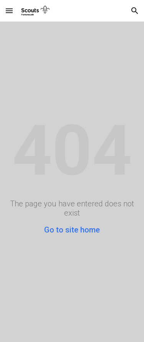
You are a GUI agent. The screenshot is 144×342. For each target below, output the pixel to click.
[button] (9, 10)
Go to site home (72, 229)
